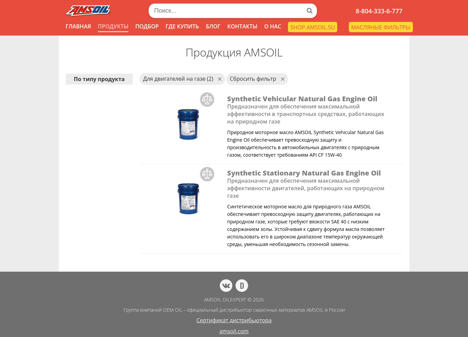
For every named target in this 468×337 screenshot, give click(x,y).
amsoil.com (234, 331)
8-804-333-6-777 (379, 11)
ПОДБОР (147, 26)
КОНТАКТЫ (242, 26)
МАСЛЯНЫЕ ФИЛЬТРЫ (380, 27)
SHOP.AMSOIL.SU (312, 27)
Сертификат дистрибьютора (234, 320)
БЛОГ (213, 26)
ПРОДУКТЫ (113, 26)
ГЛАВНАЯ (78, 26)
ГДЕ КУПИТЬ (182, 26)
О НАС (272, 26)
